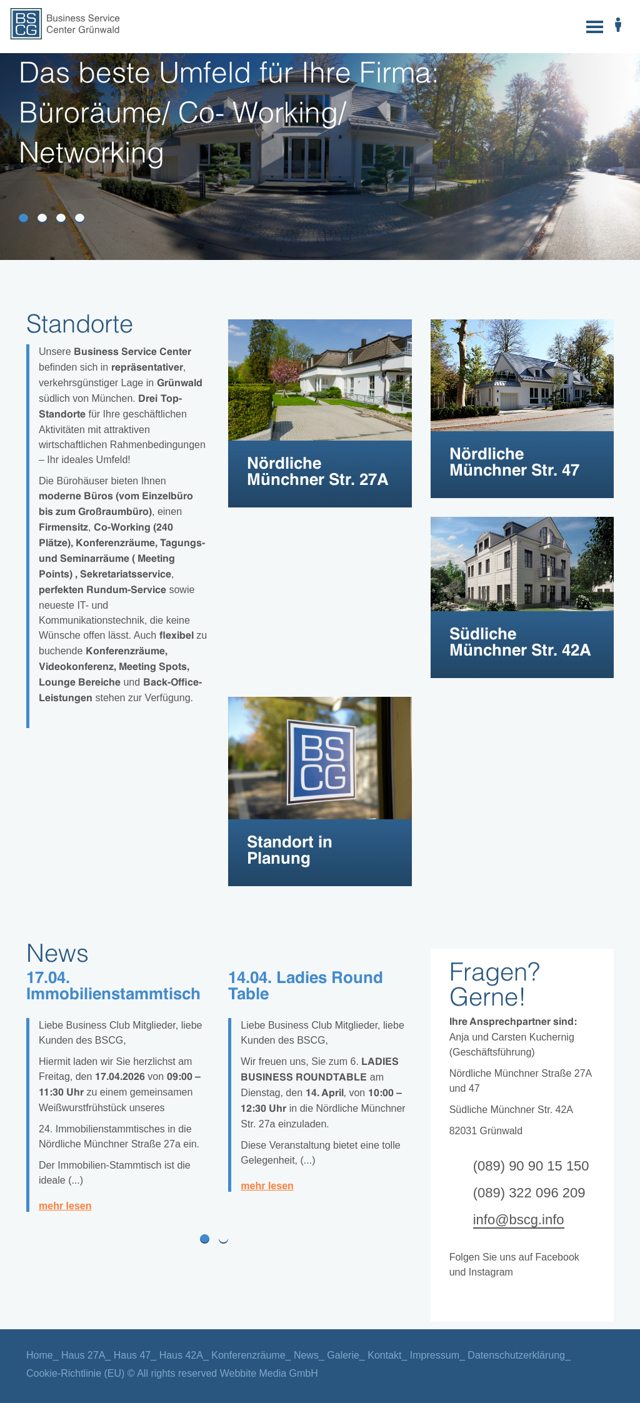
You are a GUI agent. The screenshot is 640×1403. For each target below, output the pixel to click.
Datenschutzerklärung (516, 1355)
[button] (25, 1238)
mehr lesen (65, 1206)
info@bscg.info (518, 1219)
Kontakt (384, 1355)
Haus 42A (181, 1355)
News (306, 1355)
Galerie (343, 1355)
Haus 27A (83, 1355)
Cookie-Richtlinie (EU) (75, 1373)
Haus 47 (132, 1355)
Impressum (434, 1355)
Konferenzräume (248, 1355)
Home (39, 1355)
